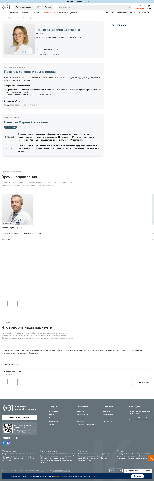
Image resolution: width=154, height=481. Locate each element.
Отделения (13, 13)
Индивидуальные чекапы (78, 1)
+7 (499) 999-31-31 (50, 13)
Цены (51, 418)
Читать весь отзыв (11, 364)
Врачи (4, 13)
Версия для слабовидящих (138, 470)
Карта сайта (107, 421)
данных (95, 476)
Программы (122, 13)
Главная (4, 18)
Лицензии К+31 (108, 414)
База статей (107, 418)
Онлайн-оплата (144, 13)
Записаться (6, 239)
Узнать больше (140, 418)
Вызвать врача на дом (19, 418)
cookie (56, 476)
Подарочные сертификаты (86, 424)
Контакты (36, 13)
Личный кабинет (82, 414)
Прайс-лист (109, 13)
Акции (132, 13)
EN (120, 471)
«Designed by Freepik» (61, 471)
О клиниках (107, 411)
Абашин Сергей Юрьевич (12, 228)
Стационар (61, 37)
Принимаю (137, 476)
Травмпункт (80, 421)
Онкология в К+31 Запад (74, 37)
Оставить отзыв (142, 382)
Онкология (52, 37)
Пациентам (25, 13)
